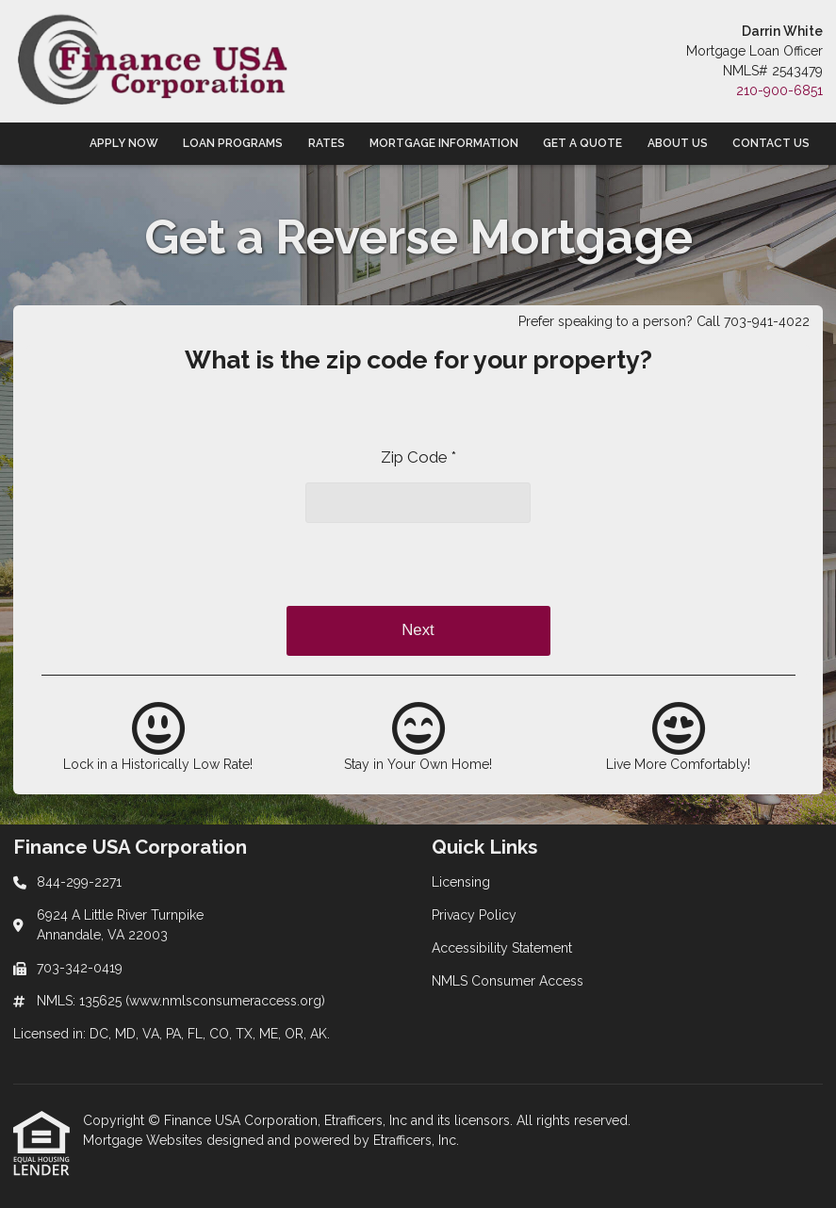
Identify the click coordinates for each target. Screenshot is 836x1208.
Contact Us (771, 143)
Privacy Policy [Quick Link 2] (474, 914)
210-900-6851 (779, 90)
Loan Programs (233, 143)
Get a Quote (582, 143)
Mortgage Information (443, 143)
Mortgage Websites (144, 1140)
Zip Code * (418, 457)
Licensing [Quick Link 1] (461, 882)
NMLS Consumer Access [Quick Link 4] (507, 980)
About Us (677, 143)
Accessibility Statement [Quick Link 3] (502, 947)
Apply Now (124, 143)
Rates (326, 143)
